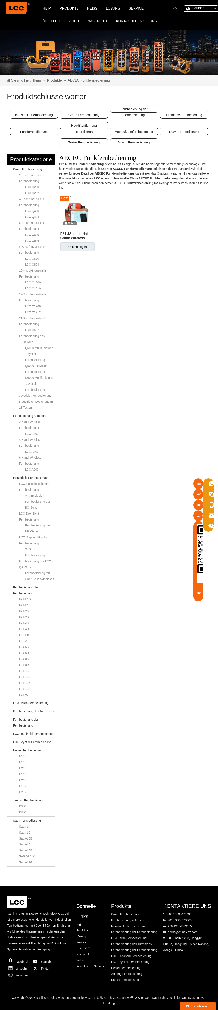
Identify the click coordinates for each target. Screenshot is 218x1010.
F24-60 (23, 694)
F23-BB (24, 635)
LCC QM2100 (34, 330)
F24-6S (24, 647)
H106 (22, 756)
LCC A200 (32, 433)
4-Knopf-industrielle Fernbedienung (32, 202)
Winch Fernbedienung (134, 142)
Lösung (81, 936)
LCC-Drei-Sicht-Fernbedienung (29, 516)
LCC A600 (32, 469)
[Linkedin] (18, 968)
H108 (22, 762)
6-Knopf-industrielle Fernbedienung (32, 225)
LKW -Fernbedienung (184, 131)
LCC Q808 (32, 264)
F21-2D (24, 617)
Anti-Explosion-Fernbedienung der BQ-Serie (37, 501)
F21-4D (24, 629)
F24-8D (24, 665)
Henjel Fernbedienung (28, 750)
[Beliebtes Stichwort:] (175, 9)
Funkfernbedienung (34, 131)
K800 (22, 812)
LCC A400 (32, 451)
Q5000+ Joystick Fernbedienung (36, 368)
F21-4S (24, 623)
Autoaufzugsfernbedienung (134, 131)
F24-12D (25, 688)
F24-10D (25, 676)
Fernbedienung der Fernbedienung (134, 110)
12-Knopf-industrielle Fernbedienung (32, 297)
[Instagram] (18, 975)
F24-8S (24, 659)
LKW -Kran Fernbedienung (31, 703)
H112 (22, 786)
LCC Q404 (32, 217)
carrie (171, 932)
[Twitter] (44, 968)
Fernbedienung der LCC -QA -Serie (36, 564)
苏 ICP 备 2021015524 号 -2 (119, 997)
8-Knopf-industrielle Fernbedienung (32, 249)
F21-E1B (25, 599)
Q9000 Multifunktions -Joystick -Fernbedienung (39, 383)
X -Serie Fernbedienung (35, 552)
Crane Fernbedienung (84, 115)
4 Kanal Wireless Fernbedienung (30, 442)
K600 (22, 806)
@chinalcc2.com (186, 932)
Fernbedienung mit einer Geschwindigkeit (39, 576)
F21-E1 (24, 605)
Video (80, 960)
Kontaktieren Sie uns (90, 966)
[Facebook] (18, 961)
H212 (22, 792)
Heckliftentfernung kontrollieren (84, 126)
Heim (79, 924)
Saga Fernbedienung (27, 820)
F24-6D (24, 653)
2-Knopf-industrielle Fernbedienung (32, 178)
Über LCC (83, 948)
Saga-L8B (25, 850)
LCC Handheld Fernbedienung (33, 733)
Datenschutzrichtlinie (166, 997)
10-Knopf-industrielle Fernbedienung (32, 273)
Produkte (82, 930)
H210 (22, 780)
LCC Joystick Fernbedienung (32, 742)
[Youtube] (44, 961)
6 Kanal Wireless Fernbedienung (30, 460)
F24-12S (25, 682)
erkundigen (77, 247)
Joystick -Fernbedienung (35, 395)
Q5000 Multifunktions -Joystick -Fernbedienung (39, 354)
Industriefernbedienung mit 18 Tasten (36, 404)
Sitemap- (144, 997)
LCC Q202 (32, 193)
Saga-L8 (24, 844)
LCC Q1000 (33, 282)
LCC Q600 (32, 234)
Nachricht (82, 954)
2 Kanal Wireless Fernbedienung (30, 424)
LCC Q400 (32, 211)
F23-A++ (25, 641)
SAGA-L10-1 (27, 856)
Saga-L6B (25, 838)
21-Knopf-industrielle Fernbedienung (32, 321)
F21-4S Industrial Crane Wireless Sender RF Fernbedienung (74, 236)
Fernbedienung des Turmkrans (32, 339)
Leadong (109, 1003)
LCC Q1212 (33, 312)
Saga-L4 (24, 826)
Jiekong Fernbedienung (28, 800)
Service (81, 942)
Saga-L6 (24, 832)
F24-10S (25, 670)
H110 (22, 774)
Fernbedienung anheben (29, 416)
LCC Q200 (32, 187)
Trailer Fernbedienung (84, 142)
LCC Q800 (32, 258)
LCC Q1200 (33, 306)
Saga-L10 (25, 862)
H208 (22, 768)
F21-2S (24, 611)
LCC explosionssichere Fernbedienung (34, 486)
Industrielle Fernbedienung (34, 115)
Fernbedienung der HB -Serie (37, 528)
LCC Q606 (32, 240)
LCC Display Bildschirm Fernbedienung (34, 540)
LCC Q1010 (33, 288)
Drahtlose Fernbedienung (184, 115)
